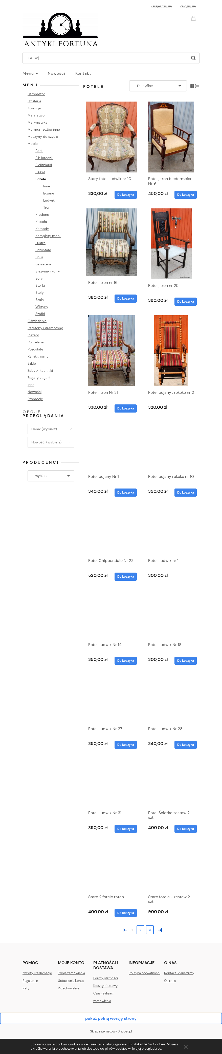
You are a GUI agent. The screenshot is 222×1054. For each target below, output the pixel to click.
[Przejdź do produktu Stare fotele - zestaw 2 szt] (171, 867)
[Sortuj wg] (158, 85)
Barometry (36, 94)
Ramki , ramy (38, 356)
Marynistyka (38, 122)
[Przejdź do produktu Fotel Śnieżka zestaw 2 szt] (171, 782)
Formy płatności (105, 978)
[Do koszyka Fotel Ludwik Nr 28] (185, 745)
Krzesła (41, 221)
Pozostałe (43, 250)
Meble (33, 143)
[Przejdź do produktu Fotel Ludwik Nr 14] (111, 614)
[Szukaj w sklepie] (106, 58)
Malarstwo (36, 115)
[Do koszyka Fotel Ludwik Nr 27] (126, 745)
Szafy (39, 299)
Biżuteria (34, 101)
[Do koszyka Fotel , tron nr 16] (126, 299)
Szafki (40, 313)
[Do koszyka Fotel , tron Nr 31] (126, 408)
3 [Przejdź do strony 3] (150, 930)
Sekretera (43, 264)
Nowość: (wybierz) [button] (46, 442)
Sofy (39, 278)
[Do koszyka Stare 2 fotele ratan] (126, 913)
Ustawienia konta (71, 981)
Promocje (35, 399)
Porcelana (36, 342)
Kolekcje (34, 108)
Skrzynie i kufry (47, 271)
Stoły (39, 292)
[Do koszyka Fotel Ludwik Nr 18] (185, 661)
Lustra (40, 243)
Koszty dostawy (105, 986)
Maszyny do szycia (43, 136)
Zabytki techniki (40, 370)
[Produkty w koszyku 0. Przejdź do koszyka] (194, 18)
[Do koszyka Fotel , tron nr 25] (185, 302)
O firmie (170, 981)
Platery (33, 335)
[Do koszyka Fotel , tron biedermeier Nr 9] (185, 195)
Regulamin (30, 981)
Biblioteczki (44, 157)
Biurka (40, 172)
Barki (39, 150)
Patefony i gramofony (45, 328)
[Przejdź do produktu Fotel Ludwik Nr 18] (171, 614)
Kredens (42, 214)
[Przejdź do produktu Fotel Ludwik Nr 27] (111, 698)
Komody (42, 228)
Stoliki (40, 285)
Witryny (41, 306)
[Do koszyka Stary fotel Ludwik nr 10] (126, 195)
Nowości (34, 391)
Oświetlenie (37, 321)
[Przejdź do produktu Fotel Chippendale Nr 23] (111, 530)
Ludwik (49, 200)
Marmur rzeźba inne (44, 129)
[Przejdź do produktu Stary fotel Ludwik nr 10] (111, 137)
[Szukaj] (193, 58)
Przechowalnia (68, 988)
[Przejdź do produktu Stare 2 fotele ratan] (111, 867)
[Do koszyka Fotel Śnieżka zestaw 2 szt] (185, 829)
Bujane (48, 193)
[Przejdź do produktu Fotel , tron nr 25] (171, 243)
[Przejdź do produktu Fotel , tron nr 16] (111, 242)
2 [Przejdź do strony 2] (140, 930)
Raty (26, 988)
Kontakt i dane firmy (179, 973)
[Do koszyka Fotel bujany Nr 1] (126, 493)
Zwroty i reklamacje (37, 973)
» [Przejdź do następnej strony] (159, 929)
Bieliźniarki (43, 165)
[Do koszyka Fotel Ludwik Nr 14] (126, 661)
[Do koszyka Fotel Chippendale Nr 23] (126, 577)
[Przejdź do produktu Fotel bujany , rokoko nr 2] (171, 350)
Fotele (40, 179)
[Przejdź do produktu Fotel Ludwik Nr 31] (111, 782)
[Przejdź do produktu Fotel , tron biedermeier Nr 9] (171, 137)
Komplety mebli (48, 235)
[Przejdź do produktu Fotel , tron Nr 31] (111, 350)
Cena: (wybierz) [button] (44, 429)
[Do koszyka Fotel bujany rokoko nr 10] (185, 493)
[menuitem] (35, 73)
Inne (46, 186)
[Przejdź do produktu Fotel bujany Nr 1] (111, 446)
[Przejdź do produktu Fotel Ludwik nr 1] (171, 530)
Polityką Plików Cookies (147, 1044)
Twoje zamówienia (71, 973)
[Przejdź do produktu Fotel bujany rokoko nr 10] (171, 446)
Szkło (32, 363)
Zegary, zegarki (39, 377)
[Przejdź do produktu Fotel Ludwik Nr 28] (171, 698)
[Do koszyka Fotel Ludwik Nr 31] (126, 829)
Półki (39, 257)
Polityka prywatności (144, 973)
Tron (46, 207)
